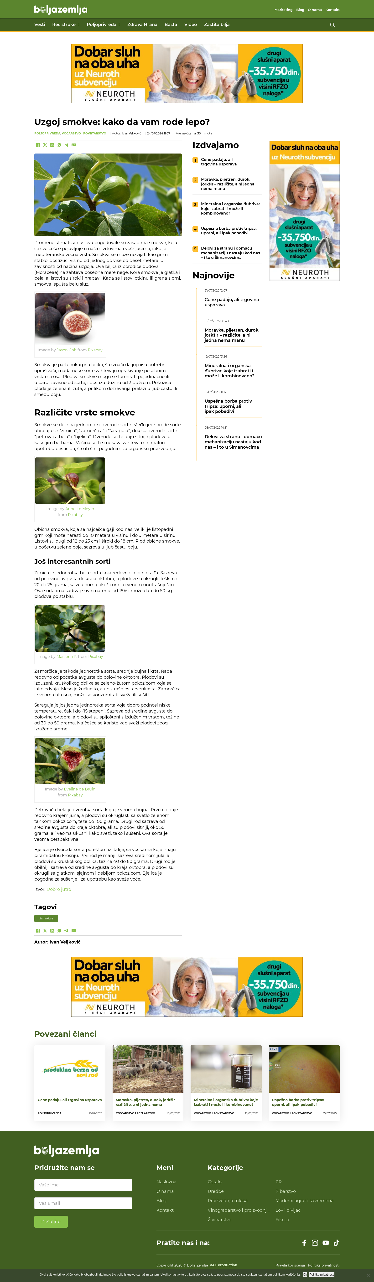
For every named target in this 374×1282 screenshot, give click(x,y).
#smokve (46, 918)
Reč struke (64, 24)
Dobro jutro (59, 889)
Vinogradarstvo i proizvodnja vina (238, 1210)
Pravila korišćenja (290, 1265)
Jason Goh (67, 350)
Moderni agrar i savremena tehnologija (304, 1201)
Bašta (171, 24)
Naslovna (166, 1182)
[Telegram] (66, 145)
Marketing (284, 10)
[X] (45, 145)
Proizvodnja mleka (228, 1200)
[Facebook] (38, 145)
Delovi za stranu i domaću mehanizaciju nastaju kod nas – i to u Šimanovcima (230, 253)
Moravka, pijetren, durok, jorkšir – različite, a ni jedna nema (147, 1102)
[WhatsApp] (59, 145)
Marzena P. (67, 656)
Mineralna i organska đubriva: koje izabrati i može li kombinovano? (230, 208)
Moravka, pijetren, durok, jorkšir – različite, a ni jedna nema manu (228, 184)
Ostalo (215, 1182)
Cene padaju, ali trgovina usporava (219, 161)
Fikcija (282, 1219)
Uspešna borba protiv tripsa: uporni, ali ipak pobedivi (229, 230)
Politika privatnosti (324, 1265)
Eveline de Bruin (79, 789)
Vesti (39, 24)
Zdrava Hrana (142, 24)
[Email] (73, 145)
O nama (315, 10)
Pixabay (95, 350)
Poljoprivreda (101, 24)
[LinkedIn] (52, 145)
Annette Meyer (79, 508)
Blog (300, 10)
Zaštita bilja (217, 24)
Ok (305, 1274)
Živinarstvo (219, 1219)
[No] (368, 1275)
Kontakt (333, 10)
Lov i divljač (288, 1210)
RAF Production (223, 1265)
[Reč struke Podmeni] (79, 24)
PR (278, 1182)
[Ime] (83, 1185)
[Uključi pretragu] (332, 25)
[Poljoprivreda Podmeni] (119, 24)
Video (190, 24)
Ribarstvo (285, 1191)
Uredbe (216, 1191)
